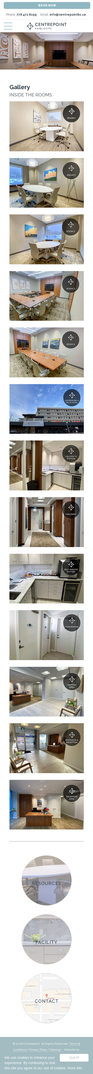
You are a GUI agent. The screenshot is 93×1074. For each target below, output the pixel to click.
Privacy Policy (38, 1049)
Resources (46, 883)
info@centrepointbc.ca (68, 14)
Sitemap (55, 1049)
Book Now (47, 5)
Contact (47, 1001)
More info (74, 1068)
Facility (46, 942)
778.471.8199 (27, 14)
